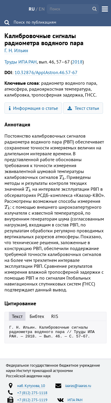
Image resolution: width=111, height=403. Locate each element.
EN (42, 9)
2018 (77, 62)
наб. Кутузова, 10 (31, 388)
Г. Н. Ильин (16, 50)
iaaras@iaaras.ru (78, 388)
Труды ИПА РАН (20, 62)
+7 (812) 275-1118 (32, 395)
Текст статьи (83, 108)
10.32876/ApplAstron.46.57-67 (46, 72)
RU (32, 9)
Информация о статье (33, 108)
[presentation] (62, 177)
